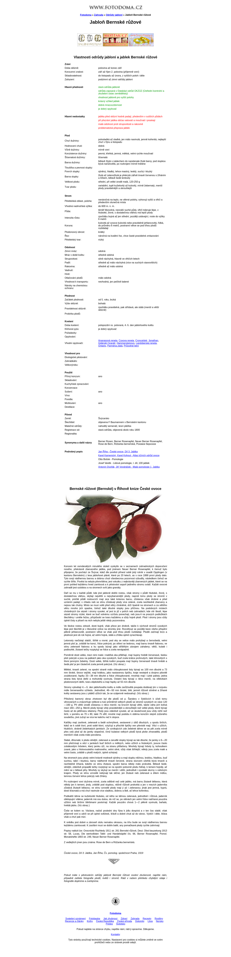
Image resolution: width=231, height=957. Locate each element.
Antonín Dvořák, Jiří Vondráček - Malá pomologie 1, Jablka (129, 467)
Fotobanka (94, 918)
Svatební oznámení (75, 918)
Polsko (109, 924)
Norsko (159, 921)
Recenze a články (74, 921)
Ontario (102, 346)
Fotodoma (85, 15)
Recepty (147, 918)
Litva (150, 921)
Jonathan (153, 340)
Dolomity (139, 921)
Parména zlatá (114, 346)
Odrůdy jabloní (114, 15)
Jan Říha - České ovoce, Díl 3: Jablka (118, 451)
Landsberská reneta (146, 343)
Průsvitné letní (131, 346)
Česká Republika (105, 921)
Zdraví (124, 918)
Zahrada (98, 15)
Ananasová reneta (107, 340)
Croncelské (141, 340)
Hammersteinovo (126, 343)
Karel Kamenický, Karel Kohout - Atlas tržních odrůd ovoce (128, 455)
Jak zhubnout (110, 918)
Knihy (90, 921)
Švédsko (120, 924)
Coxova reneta (126, 340)
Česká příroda (124, 921)
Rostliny (159, 918)
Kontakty (115, 934)
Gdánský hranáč (107, 343)
